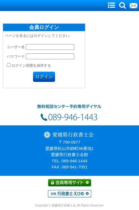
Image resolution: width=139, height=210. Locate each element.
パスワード (16, 56)
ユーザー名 (16, 47)
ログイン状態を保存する (29, 65)
